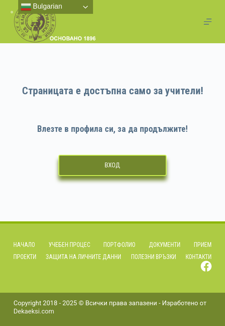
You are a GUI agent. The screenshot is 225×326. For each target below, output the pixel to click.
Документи (164, 244)
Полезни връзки (153, 256)
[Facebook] (206, 266)
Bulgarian (41, 7)
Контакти (199, 256)
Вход (112, 165)
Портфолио (119, 244)
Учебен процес (69, 244)
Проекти (24, 256)
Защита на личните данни (83, 256)
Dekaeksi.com (33, 311)
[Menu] (208, 22)
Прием (203, 244)
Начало (24, 244)
